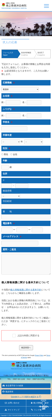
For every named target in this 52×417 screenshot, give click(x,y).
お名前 (7, 96)
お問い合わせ (13, 403)
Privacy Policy (39, 355)
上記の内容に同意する (28, 335)
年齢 (5, 160)
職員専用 (9, 392)
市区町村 (7, 201)
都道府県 (7, 191)
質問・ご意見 (9, 249)
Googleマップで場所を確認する (25, 397)
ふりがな (9, 109)
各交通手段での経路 (14, 385)
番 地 (7, 211)
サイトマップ (13, 410)
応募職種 (9, 82)
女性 (13, 154)
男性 (4, 154)
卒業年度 (7, 135)
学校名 (7, 122)
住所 (5, 173)
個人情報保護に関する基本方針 (25, 290)
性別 (6, 148)
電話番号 (9, 223)
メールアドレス (12, 236)
